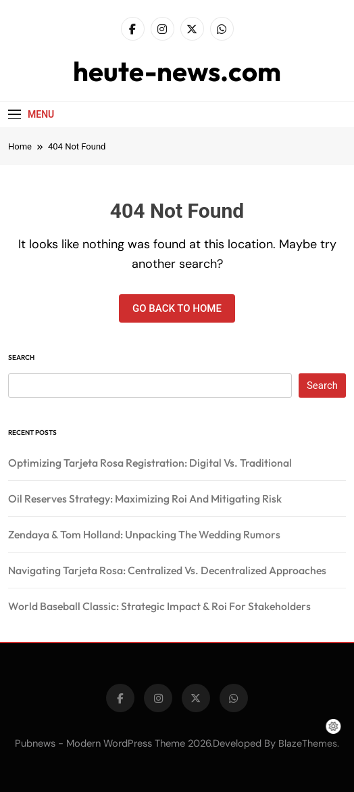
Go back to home (177, 308)
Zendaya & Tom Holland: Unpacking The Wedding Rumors (144, 534)
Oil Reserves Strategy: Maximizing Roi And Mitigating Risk (145, 498)
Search (21, 357)
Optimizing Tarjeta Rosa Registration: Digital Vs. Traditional (150, 462)
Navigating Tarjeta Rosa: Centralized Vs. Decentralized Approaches (167, 570)
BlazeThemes (307, 743)
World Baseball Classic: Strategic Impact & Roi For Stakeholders (159, 606)
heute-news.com (177, 71)
